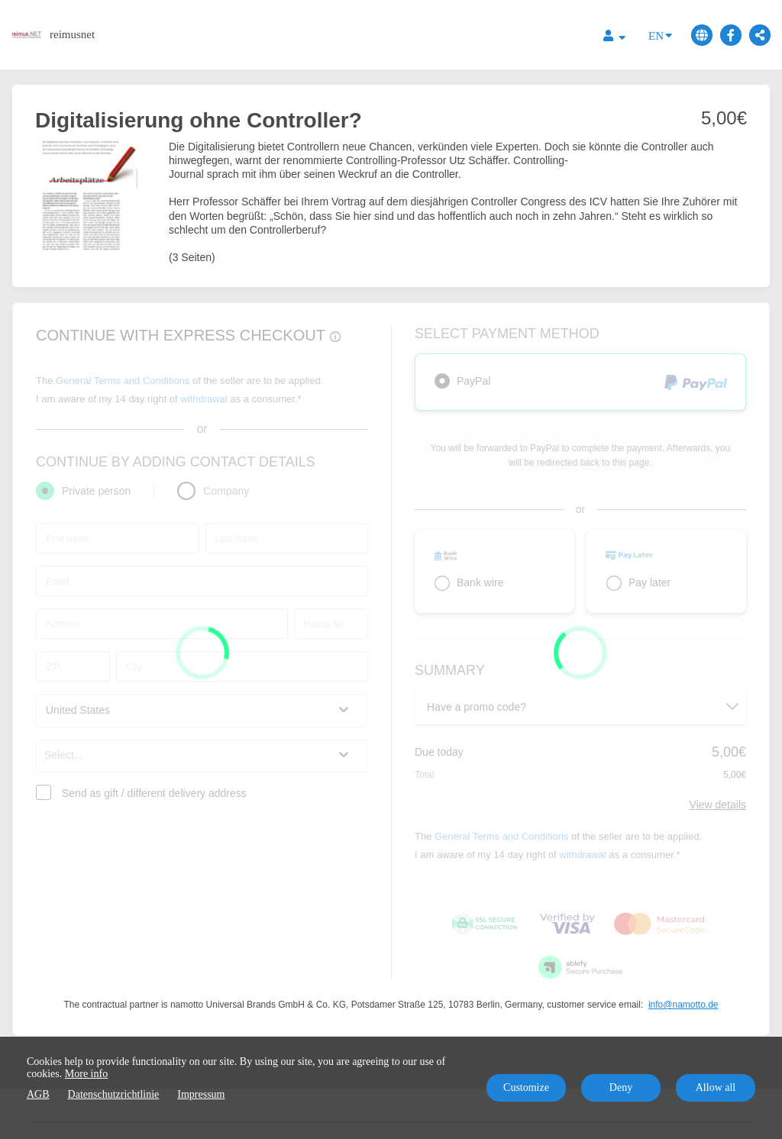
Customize (526, 1087)
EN (660, 34)
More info (86, 1073)
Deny (620, 1087)
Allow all (716, 1087)
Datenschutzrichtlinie (114, 1094)
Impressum (201, 1094)
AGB (38, 1094)
